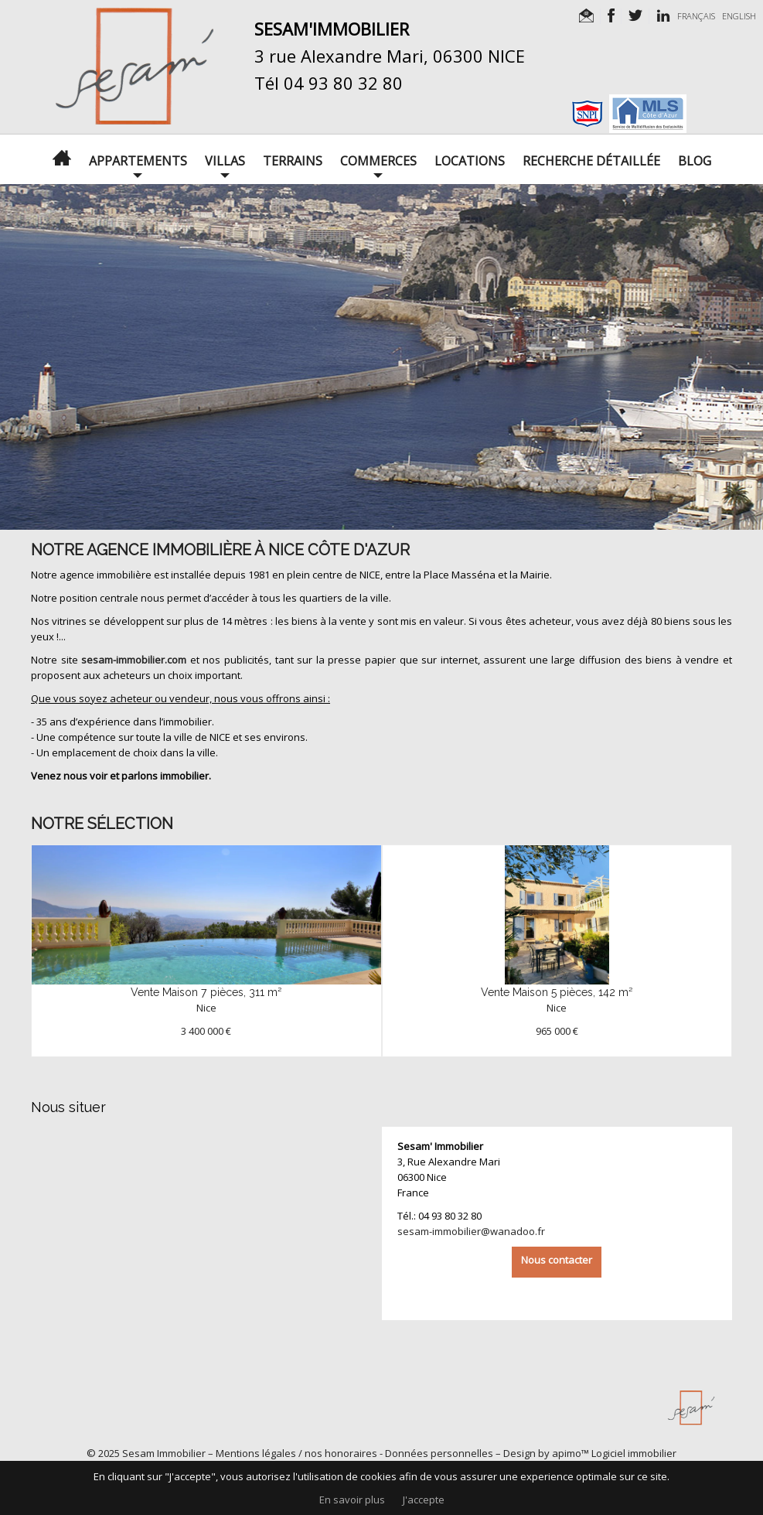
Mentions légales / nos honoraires (296, 1453)
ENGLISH (739, 16)
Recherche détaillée (591, 160)
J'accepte (424, 1499)
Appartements (138, 160)
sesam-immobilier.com (133, 660)
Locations (469, 160)
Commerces (378, 160)
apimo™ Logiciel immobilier (614, 1453)
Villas (225, 160)
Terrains (292, 160)
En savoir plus (352, 1499)
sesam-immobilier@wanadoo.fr (471, 1231)
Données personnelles (439, 1453)
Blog (694, 160)
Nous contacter (556, 1260)
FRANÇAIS (696, 16)
